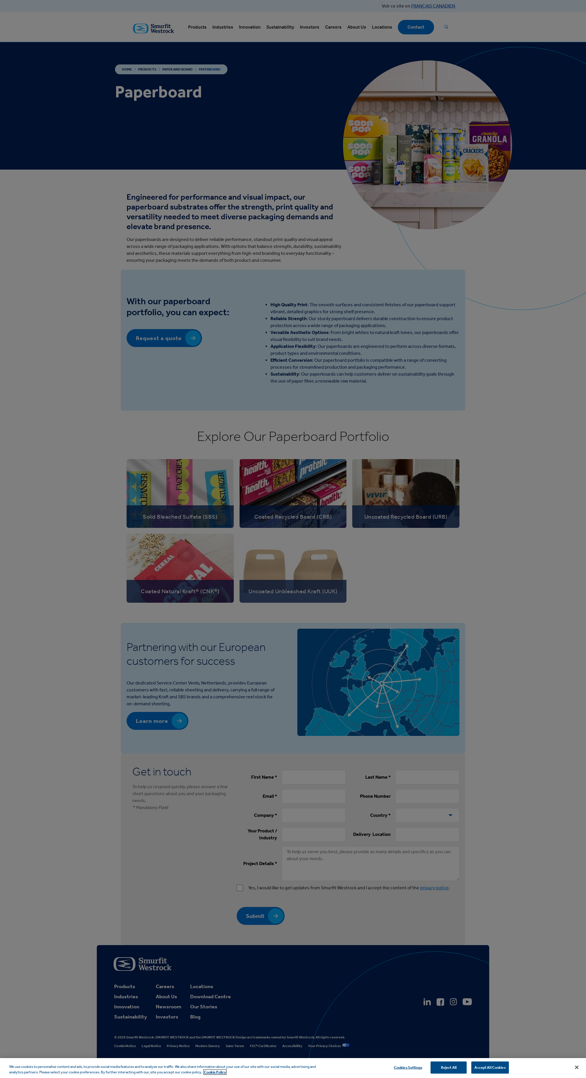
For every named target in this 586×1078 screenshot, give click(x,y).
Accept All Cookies (489, 1067)
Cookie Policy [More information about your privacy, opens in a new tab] (215, 1072)
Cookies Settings (408, 1067)
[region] (293, 1068)
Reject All (449, 1067)
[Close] (576, 1067)
